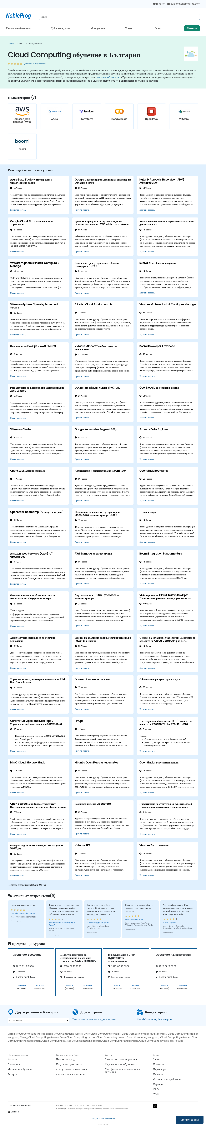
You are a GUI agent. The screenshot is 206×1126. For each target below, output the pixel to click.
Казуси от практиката (69, 1064)
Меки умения (98, 28)
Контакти (192, 28)
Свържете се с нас (190, 1119)
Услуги (129, 28)
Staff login (103, 1124)
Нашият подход (65, 1059)
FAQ (156, 1089)
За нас (158, 28)
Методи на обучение (20, 1069)
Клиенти (158, 1074)
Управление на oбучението (121, 1064)
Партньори (159, 1069)
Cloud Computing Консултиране (154, 1019)
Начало (11, 43)
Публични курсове (60, 28)
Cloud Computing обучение (29, 43)
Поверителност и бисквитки (103, 1118)
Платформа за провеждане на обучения (122, 1071)
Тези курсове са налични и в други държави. (94, 1019)
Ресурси (12, 1074)
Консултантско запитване (71, 1069)
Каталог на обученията (18, 28)
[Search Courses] (119, 17)
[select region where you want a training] (38, 1020)
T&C (156, 1094)
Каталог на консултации (71, 1074)
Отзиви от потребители (167, 1079)
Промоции (14, 1064)
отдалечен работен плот (108, 77)
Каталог (12, 1059)
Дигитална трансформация (121, 1059)
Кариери (158, 1084)
